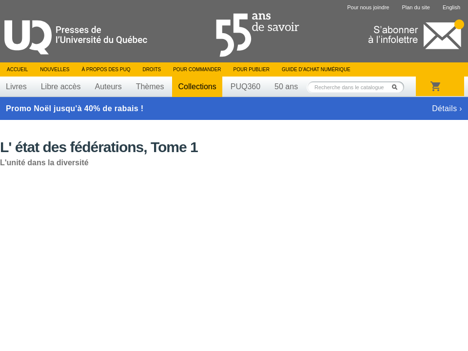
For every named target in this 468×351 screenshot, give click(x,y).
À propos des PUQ (105, 69)
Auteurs (108, 86)
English (451, 7)
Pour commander (197, 69)
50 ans (286, 86)
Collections (197, 86)
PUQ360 (245, 86)
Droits (151, 69)
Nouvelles (54, 69)
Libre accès (61, 86)
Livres (16, 86)
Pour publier (252, 69)
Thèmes (150, 86)
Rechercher (397, 87)
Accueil (17, 69)
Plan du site (415, 7)
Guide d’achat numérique (316, 69)
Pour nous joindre (368, 7)
